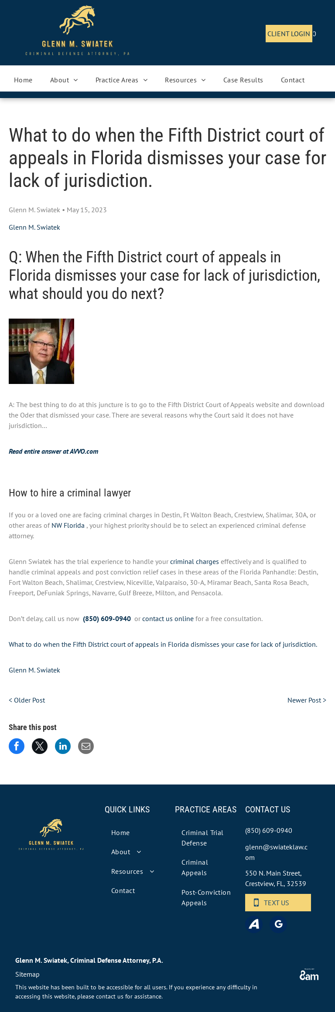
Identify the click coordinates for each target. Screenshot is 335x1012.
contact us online (168, 618)
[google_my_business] (278, 925)
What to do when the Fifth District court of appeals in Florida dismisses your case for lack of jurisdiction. (163, 644)
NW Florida (68, 525)
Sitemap (27, 974)
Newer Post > (306, 700)
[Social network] (254, 925)
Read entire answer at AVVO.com (53, 451)
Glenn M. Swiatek (34, 227)
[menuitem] (23, 79)
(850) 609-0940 (107, 618)
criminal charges (194, 561)
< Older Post (27, 700)
